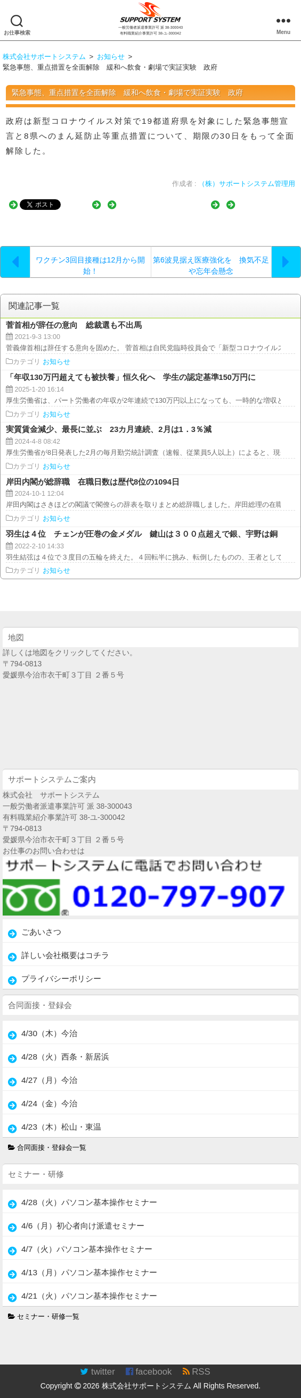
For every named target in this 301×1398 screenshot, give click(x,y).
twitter (97, 1363)
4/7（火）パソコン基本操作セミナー (86, 1240)
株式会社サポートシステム (146, 1377)
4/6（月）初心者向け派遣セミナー (82, 1217)
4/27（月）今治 (49, 1071)
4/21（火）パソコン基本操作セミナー (89, 1287)
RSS (196, 1363)
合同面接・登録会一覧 (47, 1139)
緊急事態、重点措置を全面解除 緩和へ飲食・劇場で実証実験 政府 (127, 92)
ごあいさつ (41, 923)
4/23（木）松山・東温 (61, 1118)
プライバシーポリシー (61, 970)
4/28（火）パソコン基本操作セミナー (89, 1193)
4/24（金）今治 (49, 1094)
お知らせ (56, 354)
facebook (149, 1363)
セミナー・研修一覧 (44, 1308)
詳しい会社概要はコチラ (65, 946)
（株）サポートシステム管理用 (246, 184)
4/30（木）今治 (49, 1024)
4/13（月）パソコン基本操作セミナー (89, 1263)
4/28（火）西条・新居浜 (65, 1048)
